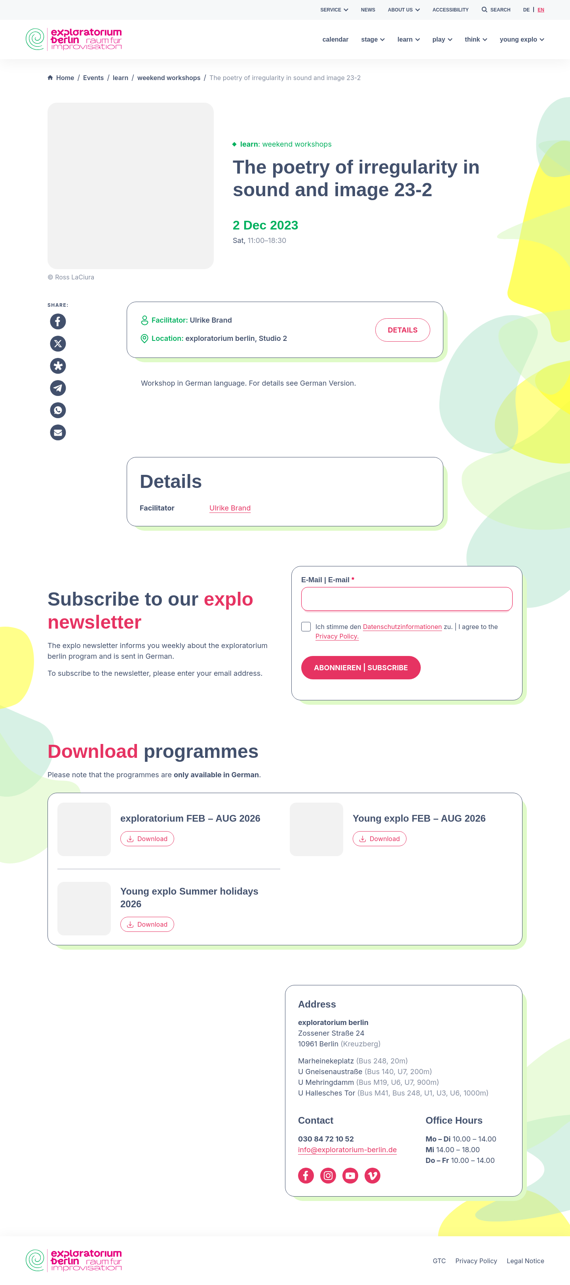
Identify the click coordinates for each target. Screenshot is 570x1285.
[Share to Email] (58, 432)
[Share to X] (58, 344)
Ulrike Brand (230, 508)
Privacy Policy (476, 1261)
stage (373, 39)
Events (93, 78)
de (526, 10)
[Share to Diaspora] (58, 366)
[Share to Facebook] (58, 321)
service (334, 10)
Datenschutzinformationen (402, 627)
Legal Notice (525, 1261)
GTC (439, 1261)
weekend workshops (169, 78)
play (442, 39)
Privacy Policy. (337, 636)
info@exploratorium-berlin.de (347, 1149)
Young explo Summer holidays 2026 (189, 897)
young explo (522, 39)
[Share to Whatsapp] (58, 410)
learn (408, 39)
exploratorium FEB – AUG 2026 (190, 818)
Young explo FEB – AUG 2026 (419, 818)
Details (403, 330)
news (368, 10)
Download (147, 839)
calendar (336, 39)
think (476, 39)
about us (404, 10)
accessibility (451, 10)
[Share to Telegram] (58, 388)
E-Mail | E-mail (327, 580)
